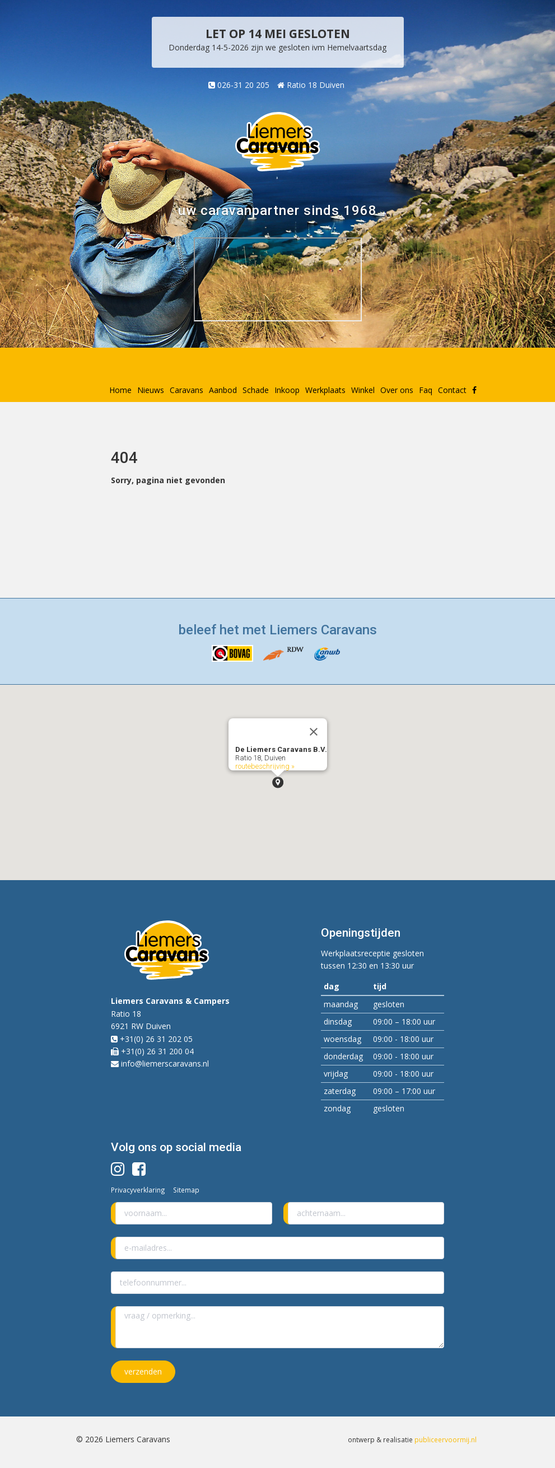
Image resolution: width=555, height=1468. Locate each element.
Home (120, 390)
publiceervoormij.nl (445, 1439)
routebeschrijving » (265, 766)
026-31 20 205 (238, 85)
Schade (255, 390)
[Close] (313, 731)
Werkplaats (325, 390)
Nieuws (150, 390)
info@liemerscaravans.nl (165, 1063)
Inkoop (287, 390)
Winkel (363, 390)
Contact (452, 390)
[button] (277, 782)
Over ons (396, 390)
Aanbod (223, 390)
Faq (425, 390)
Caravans (186, 390)
